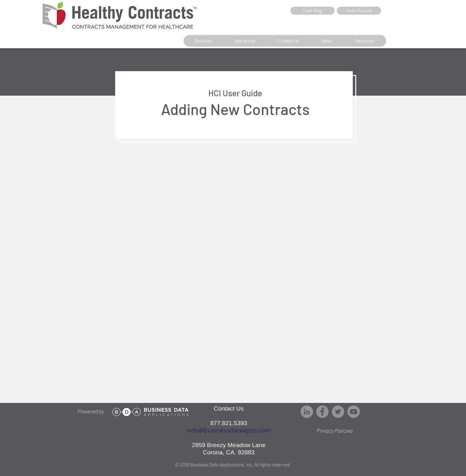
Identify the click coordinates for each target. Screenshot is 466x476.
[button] (288, 41)
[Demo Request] (359, 11)
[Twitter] (338, 411)
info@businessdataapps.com (229, 430)
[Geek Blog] (312, 11)
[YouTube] (353, 411)
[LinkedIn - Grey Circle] (307, 411)
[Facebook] (322, 411)
